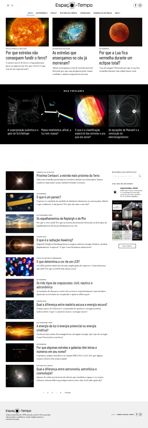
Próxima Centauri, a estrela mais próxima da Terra (68, 175)
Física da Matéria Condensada (49, 258)
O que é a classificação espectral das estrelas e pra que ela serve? (90, 133)
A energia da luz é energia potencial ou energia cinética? (66, 328)
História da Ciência (45, 365)
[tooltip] (135, 5)
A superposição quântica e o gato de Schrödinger (23, 131)
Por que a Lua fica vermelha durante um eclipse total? (115, 57)
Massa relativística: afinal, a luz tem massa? (56, 131)
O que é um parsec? (49, 197)
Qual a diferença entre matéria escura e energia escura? (72, 304)
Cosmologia (41, 236)
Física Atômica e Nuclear (16, 48)
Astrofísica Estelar (61, 48)
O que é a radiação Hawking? (55, 240)
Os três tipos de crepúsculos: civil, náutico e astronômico (64, 285)
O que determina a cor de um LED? (58, 261)
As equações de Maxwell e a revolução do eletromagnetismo (124, 133)
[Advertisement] (74, 158)
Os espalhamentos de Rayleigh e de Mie (61, 218)
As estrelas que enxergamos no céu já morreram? (69, 57)
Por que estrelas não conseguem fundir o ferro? (26, 55)
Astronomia (104, 48)
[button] (140, 176)
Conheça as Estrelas (45, 172)
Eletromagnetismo (44, 215)
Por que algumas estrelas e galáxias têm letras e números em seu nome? (67, 349)
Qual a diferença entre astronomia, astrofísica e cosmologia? (67, 371)
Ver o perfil (127, 246)
